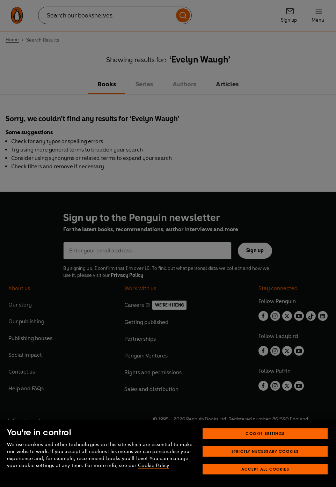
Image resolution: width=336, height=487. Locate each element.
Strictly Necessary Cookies (265, 464)
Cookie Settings (265, 446)
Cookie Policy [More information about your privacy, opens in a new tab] (153, 478)
